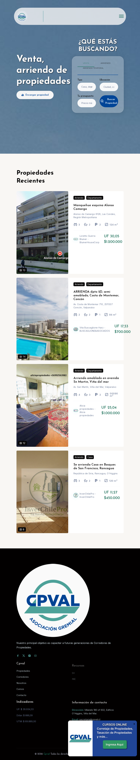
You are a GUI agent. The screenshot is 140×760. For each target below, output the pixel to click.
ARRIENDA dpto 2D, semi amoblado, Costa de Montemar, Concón (96, 300)
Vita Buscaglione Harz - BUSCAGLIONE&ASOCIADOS (95, 334)
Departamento (94, 202)
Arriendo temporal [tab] (93, 68)
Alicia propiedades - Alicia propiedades (87, 415)
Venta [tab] (86, 63)
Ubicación (105, 80)
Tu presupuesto (85, 96)
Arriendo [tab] (105, 63)
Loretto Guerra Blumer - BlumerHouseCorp (89, 243)
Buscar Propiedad (109, 101)
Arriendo (79, 202)
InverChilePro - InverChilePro (88, 500)
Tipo (79, 80)
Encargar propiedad (35, 95)
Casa (90, 461)
